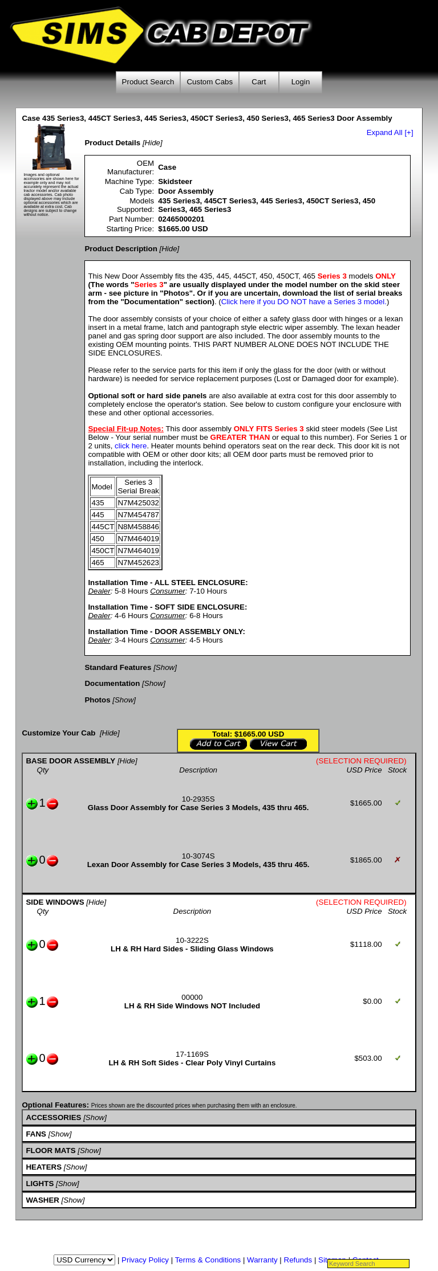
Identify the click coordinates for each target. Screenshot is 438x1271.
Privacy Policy (145, 1260)
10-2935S (198, 799)
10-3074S (198, 856)
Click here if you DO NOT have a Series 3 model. (304, 301)
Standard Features (117, 667)
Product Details (112, 142)
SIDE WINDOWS (55, 902)
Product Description (120, 248)
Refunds (298, 1260)
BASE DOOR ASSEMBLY (70, 761)
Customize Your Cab (58, 733)
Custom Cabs (209, 81)
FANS (36, 1134)
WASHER (42, 1200)
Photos (97, 700)
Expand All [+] (390, 132)
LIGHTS (40, 1183)
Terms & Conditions (208, 1260)
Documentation (112, 683)
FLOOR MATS (50, 1150)
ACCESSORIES (53, 1117)
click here (131, 446)
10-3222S (192, 940)
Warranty (262, 1260)
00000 (191, 997)
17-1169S (192, 1054)
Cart (258, 81)
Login (301, 81)
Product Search (148, 81)
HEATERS (44, 1167)
